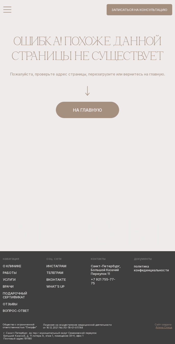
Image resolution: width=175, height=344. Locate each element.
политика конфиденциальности (151, 268)
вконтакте (56, 280)
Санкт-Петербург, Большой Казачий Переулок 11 (106, 270)
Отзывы (10, 304)
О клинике (12, 266)
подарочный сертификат (15, 295)
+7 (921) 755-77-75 (49, 11)
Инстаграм (56, 266)
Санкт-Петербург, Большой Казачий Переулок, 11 (71, 7)
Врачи (8, 286)
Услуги (9, 280)
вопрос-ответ (16, 311)
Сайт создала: (163, 326)
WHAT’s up (55, 286)
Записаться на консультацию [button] (139, 10)
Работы (10, 273)
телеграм (54, 273)
